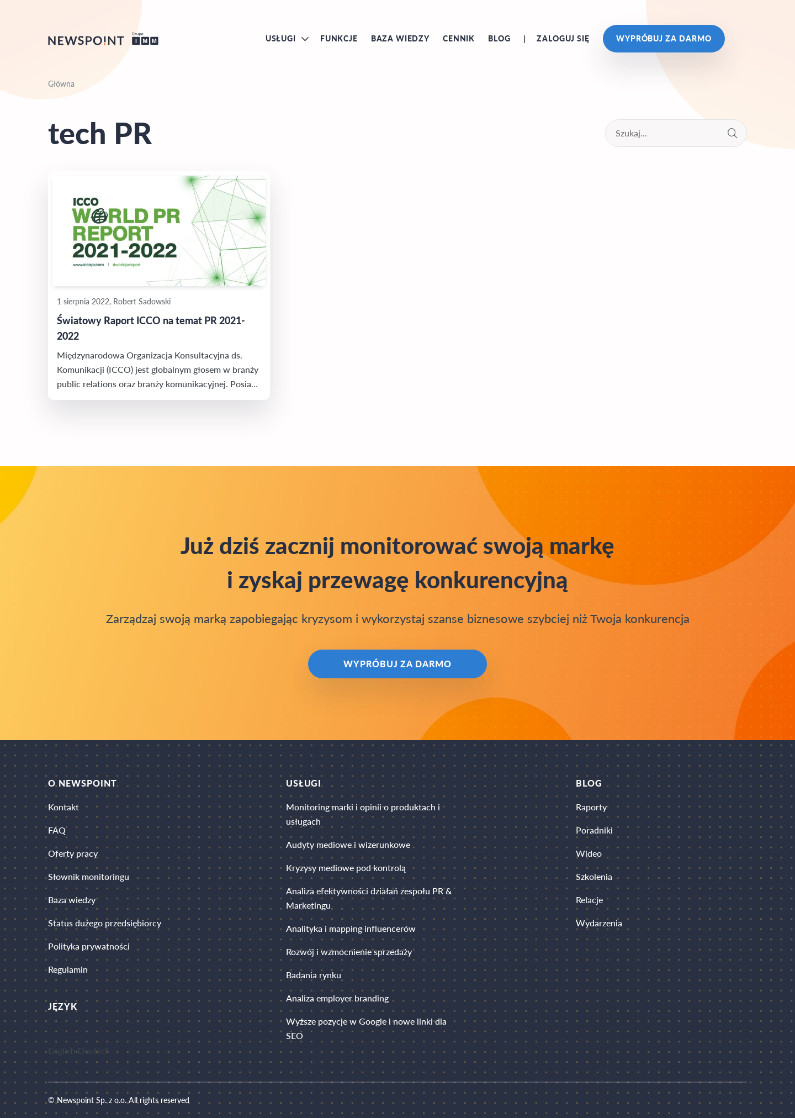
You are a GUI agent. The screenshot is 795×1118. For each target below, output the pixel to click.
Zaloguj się (563, 38)
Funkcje (339, 38)
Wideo (589, 853)
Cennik (459, 38)
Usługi (281, 38)
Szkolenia (594, 876)
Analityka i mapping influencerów (351, 928)
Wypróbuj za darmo (664, 38)
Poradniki (594, 830)
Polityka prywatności (89, 946)
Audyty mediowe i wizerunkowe (348, 844)
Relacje (589, 899)
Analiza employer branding (337, 998)
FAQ (57, 830)
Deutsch (94, 1050)
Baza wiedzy (400, 38)
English (62, 1050)
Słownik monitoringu (88, 876)
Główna (61, 83)
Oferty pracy (73, 853)
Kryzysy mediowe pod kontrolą (346, 867)
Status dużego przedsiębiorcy (104, 922)
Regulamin (68, 969)
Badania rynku (313, 974)
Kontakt (63, 806)
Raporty (591, 806)
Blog (499, 38)
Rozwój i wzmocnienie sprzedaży (349, 951)
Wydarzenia (599, 922)
